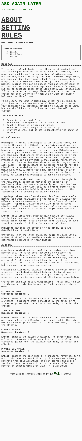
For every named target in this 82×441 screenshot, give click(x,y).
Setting (15, 31)
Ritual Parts (16, 61)
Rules (11, 40)
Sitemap (67, 437)
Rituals (13, 59)
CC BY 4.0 (51, 437)
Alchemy (13, 64)
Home (3, 49)
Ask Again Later (21, 4)
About (11, 22)
